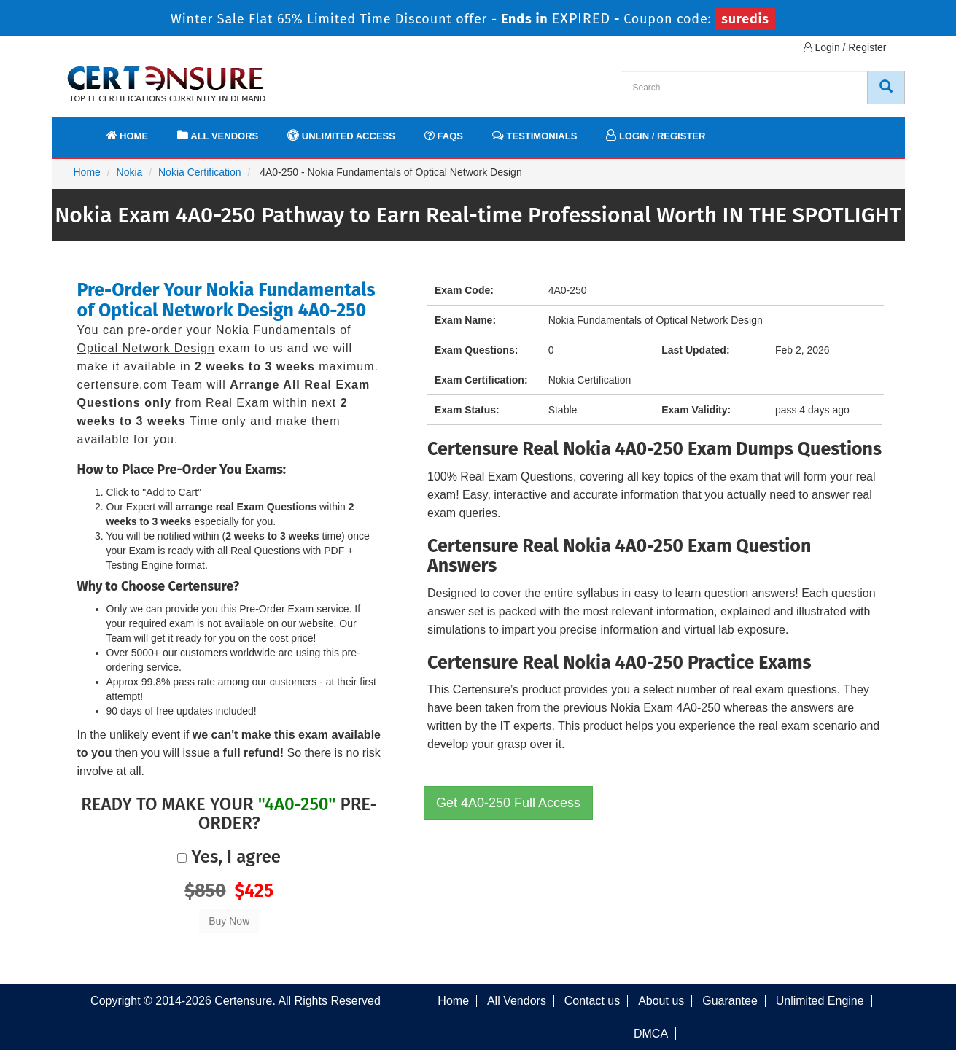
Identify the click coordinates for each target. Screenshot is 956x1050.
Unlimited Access (341, 135)
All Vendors (217, 135)
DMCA (651, 1033)
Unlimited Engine (820, 1001)
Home (127, 135)
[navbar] (81, 129)
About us (661, 1001)
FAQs (443, 135)
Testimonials (534, 135)
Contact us (592, 1001)
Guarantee (730, 1001)
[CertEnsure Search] (886, 87)
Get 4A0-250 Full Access (508, 803)
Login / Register (845, 47)
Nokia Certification (199, 172)
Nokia (130, 172)
